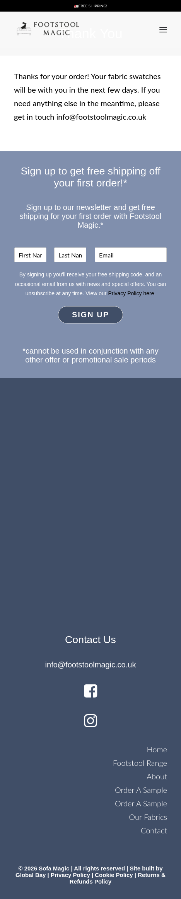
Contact (154, 830)
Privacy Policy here (131, 293)
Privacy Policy (70, 875)
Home (157, 749)
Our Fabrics (148, 816)
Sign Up (90, 314)
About (157, 776)
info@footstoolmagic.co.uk (101, 116)
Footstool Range (140, 762)
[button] (163, 30)
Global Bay (30, 875)
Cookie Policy (114, 875)
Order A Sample (141, 789)
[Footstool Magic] (46, 29)
